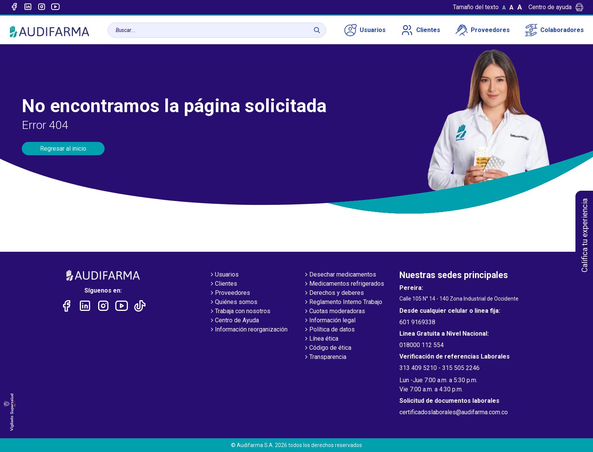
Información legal (329, 321)
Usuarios (365, 30)
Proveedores (483, 30)
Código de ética (327, 348)
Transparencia (324, 357)
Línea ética (320, 339)
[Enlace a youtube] (55, 7)
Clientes (420, 30)
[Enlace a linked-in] (27, 7)
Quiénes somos (233, 302)
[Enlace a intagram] (41, 7)
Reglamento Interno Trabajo (342, 302)
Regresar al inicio (63, 148)
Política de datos (329, 330)
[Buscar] (317, 30)
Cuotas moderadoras (334, 311)
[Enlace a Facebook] (14, 7)
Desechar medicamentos (339, 275)
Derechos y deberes (333, 293)
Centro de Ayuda (234, 321)
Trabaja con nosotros (239, 311)
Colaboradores (554, 30)
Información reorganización (248, 330)
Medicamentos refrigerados (343, 284)
